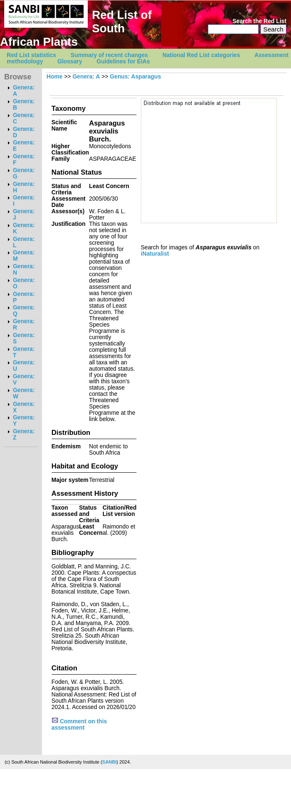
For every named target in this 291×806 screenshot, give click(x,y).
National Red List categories (201, 55)
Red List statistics (31, 55)
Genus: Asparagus (135, 76)
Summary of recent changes (109, 55)
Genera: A (86, 76)
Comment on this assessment (79, 724)
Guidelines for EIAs (123, 61)
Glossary (70, 61)
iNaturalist (155, 254)
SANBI (109, 761)
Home (55, 76)
